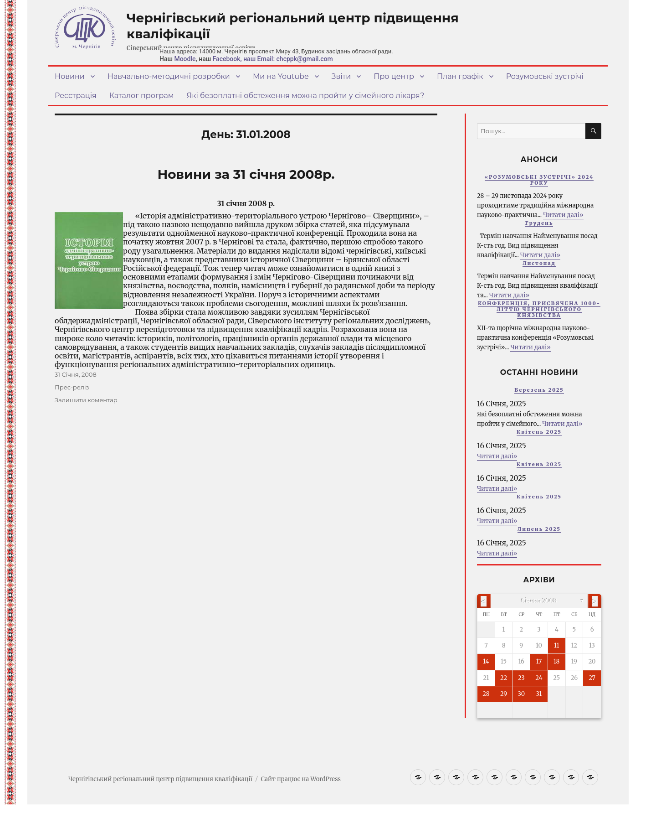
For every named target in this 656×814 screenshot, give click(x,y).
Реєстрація (76, 95)
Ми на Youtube (281, 76)
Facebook (227, 58)
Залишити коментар (86, 400)
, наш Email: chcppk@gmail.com (287, 58)
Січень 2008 (539, 601)
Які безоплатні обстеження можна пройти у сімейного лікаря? (305, 95)
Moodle (184, 58)
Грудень (539, 223)
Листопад (539, 263)
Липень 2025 (539, 529)
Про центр (394, 76)
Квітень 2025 (539, 432)
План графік (460, 76)
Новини (70, 76)
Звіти (341, 76)
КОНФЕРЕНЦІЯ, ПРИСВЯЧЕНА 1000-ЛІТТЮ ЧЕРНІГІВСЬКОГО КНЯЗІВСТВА (539, 309)
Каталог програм (141, 95)
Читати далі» (563, 215)
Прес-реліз (72, 387)
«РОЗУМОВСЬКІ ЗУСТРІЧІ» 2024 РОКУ (539, 180)
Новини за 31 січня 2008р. (245, 174)
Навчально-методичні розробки (169, 76)
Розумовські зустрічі (545, 76)
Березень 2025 (539, 390)
